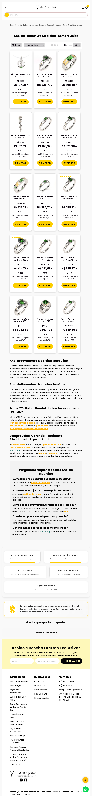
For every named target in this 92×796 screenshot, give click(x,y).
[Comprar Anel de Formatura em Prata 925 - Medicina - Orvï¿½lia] (69, 285)
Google (42, 453)
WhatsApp (15, 450)
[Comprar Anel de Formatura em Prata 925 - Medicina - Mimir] (45, 346)
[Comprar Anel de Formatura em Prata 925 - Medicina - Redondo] (45, 163)
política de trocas (32, 494)
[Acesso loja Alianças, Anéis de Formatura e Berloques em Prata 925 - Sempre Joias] (82, 7)
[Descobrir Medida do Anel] (66, 557)
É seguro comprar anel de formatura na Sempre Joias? (18, 738)
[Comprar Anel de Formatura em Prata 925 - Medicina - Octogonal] (69, 163)
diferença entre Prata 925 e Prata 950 (29, 428)
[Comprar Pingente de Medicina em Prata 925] (21, 101)
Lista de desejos (41, 679)
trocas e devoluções (20, 447)
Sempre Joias (18, 444)
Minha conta (40, 666)
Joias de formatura (19, 662)
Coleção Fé (15, 745)
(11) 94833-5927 (66, 662)
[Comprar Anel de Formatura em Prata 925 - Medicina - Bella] (21, 285)
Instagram (53, 453)
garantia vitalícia (51, 444)
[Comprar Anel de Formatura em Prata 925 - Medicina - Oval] (69, 224)
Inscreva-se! (71, 642)
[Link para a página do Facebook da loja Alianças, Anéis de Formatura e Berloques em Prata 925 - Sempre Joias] (25, 761)
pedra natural (17, 425)
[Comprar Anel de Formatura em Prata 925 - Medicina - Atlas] (69, 101)
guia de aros (41, 425)
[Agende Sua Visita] (46, 587)
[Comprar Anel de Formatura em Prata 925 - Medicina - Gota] (69, 346)
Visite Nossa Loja (17, 716)
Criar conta (39, 662)
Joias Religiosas (17, 666)
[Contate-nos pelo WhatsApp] (86, 789)
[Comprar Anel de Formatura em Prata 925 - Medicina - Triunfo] (45, 101)
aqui (66, 511)
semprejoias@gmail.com (70, 670)
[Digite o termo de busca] (48, 15)
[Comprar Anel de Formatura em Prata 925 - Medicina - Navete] (45, 285)
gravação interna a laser (22, 423)
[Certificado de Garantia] (68, 572)
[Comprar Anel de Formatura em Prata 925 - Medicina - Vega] (21, 224)
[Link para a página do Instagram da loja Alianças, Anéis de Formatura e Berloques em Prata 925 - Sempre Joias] (21, 761)
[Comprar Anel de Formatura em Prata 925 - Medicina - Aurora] (45, 224)
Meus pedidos (40, 670)
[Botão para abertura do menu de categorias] (5, 7)
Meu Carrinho (40, 675)
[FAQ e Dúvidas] (25, 572)
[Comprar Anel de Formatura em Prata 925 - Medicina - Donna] (21, 346)
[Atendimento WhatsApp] (22, 557)
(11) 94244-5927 (66, 666)
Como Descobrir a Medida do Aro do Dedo (18, 688)
